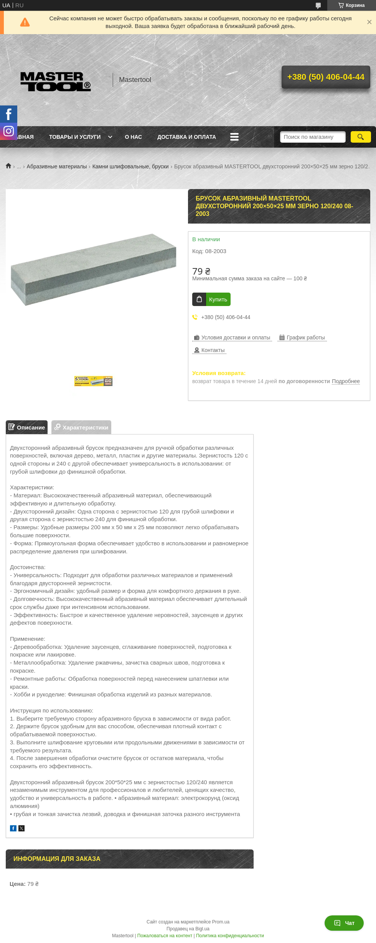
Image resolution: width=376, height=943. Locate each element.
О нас (133, 137)
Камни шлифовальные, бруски (130, 166)
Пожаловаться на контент (164, 935)
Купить (218, 299)
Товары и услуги (75, 137)
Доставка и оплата (186, 137)
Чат (344, 923)
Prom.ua (220, 922)
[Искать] (361, 137)
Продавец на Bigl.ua (188, 928)
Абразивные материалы (57, 166)
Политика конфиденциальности (230, 935)
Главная (21, 137)
